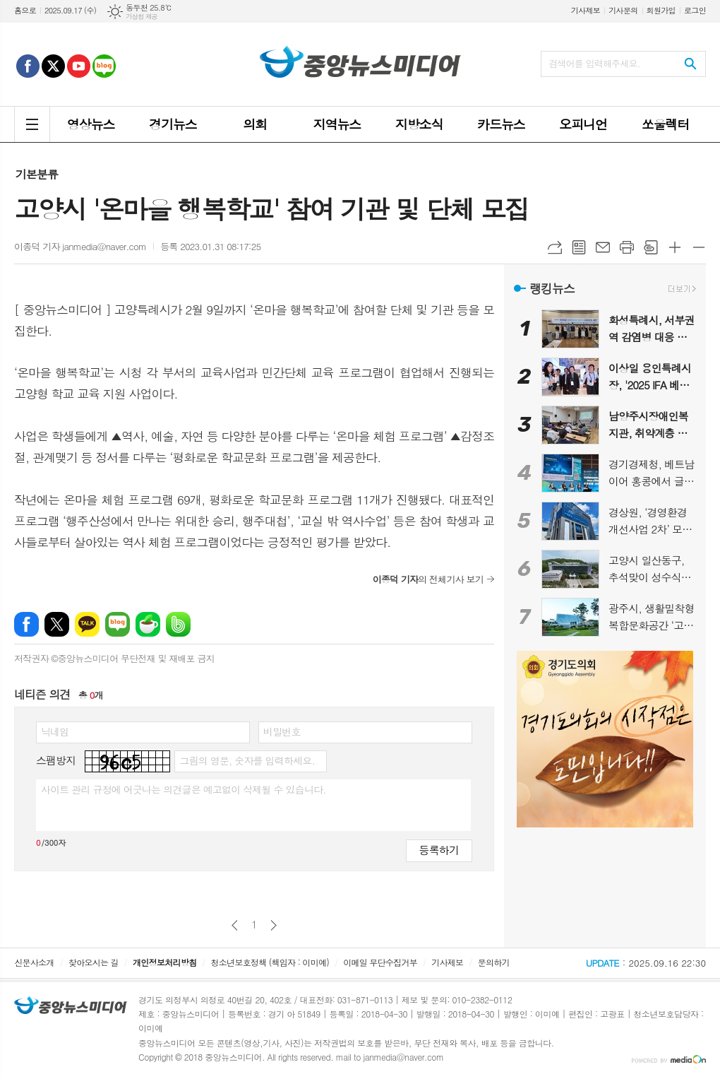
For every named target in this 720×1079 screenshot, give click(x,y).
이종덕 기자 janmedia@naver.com (80, 246)
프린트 (627, 247)
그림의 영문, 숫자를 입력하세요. (246, 760)
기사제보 (585, 10)
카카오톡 (87, 624)
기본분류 (37, 174)
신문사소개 (34, 962)
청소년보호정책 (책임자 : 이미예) (270, 962)
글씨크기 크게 (675, 247)
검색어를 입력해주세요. (594, 63)
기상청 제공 (141, 16)
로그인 (695, 10)
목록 (579, 247)
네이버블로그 (117, 624)
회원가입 (661, 10)
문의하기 (494, 962)
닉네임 (54, 731)
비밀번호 (282, 731)
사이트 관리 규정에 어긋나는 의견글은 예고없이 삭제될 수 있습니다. (183, 789)
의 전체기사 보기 (428, 579)
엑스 (56, 624)
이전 (235, 925)
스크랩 (651, 247)
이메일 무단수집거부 (380, 962)
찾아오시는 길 (93, 962)
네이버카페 (148, 624)
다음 (273, 925)
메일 (603, 247)
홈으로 (25, 10)
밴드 (178, 624)
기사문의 (622, 10)
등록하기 (439, 849)
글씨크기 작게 (699, 247)
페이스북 (26, 624)
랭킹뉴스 (552, 288)
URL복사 (555, 247)
